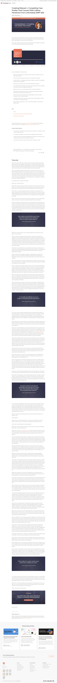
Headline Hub (31, 671)
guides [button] (19, 0)
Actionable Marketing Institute (47, 664)
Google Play (37, 124)
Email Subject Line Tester (20, 666)
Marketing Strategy (32, 666)
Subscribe (44, 0)
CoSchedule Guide (45, 665)
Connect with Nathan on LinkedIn (26, 618)
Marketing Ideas (32, 665)
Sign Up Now (51, 656)
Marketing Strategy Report (46, 666)
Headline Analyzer (19, 665)
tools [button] (22, 0)
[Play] (17, 62)
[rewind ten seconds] (15, 62)
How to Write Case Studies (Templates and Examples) (23, 113)
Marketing (31, 664)
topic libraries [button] (14, 0)
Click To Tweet (41, 152)
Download (15, 65)
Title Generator (19, 670)
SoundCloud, (28, 124)
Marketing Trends (9, 0)
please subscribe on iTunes (25, 123)
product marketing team (39, 331)
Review (24, 65)
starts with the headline (25, 430)
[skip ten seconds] (20, 62)
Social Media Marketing (33, 670)
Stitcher (32, 124)
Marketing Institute (3, 0)
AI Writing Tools (19, 664)
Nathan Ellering (17, 15)
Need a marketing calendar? (52, 0)
